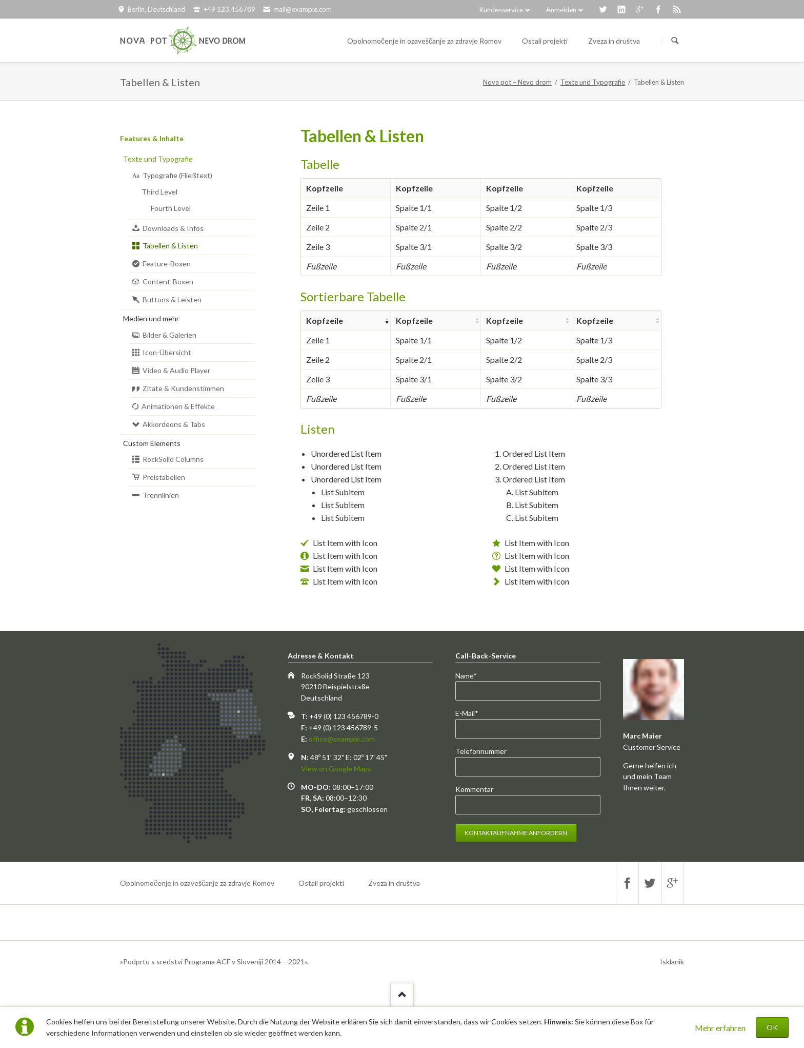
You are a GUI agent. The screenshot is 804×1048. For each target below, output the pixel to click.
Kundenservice (501, 10)
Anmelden (561, 10)
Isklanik (672, 961)
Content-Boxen (168, 281)
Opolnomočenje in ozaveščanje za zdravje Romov (197, 883)
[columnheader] (345, 320)
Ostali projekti (321, 883)
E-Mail (472, 713)
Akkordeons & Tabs (174, 424)
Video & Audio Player (176, 370)
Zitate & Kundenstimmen (183, 388)
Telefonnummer (481, 751)
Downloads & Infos (173, 228)
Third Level (159, 191)
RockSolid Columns (173, 459)
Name (472, 676)
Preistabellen (164, 477)
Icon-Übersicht (167, 352)
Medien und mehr (151, 318)
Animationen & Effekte (178, 406)
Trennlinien (161, 495)
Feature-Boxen (167, 263)
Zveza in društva (394, 883)
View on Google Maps (336, 768)
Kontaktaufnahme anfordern (516, 833)
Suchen (675, 41)
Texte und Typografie (592, 82)
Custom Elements (151, 443)
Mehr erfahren (720, 1028)
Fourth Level (171, 208)
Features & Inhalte (152, 138)
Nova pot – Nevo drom (517, 82)
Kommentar (474, 789)
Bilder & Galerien (169, 335)
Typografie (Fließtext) (177, 175)
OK (772, 1027)
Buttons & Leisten (172, 299)
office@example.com (342, 738)
